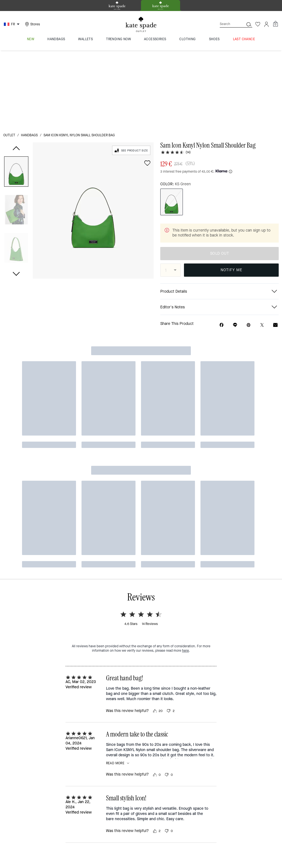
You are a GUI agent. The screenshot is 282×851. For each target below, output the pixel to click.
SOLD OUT (219, 176)
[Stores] (32, 24)
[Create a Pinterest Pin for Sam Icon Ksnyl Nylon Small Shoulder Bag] (248, 248)
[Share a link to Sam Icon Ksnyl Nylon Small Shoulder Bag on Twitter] (262, 248)
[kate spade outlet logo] (141, 24)
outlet (9, 58)
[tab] (117, 5)
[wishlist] (147, 86)
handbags (29, 58)
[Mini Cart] (275, 24)
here (185, 335)
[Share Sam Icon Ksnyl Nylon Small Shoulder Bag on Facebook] (221, 248)
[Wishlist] (257, 24)
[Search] (227, 24)
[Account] (266, 24)
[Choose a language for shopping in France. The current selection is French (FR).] (12, 24)
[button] (16, 96)
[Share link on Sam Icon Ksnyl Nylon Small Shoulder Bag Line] (235, 248)
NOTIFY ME (231, 192)
